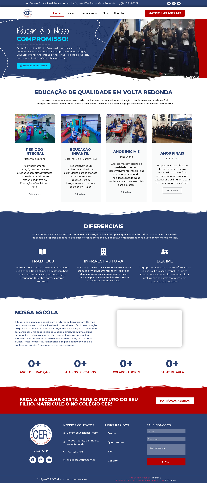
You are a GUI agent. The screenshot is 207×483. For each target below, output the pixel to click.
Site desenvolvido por (140, 477)
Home (57, 13)
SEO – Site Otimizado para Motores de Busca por (139, 480)
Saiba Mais (80, 194)
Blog (105, 13)
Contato (119, 13)
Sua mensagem (166, 449)
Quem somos (88, 13)
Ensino (71, 13)
